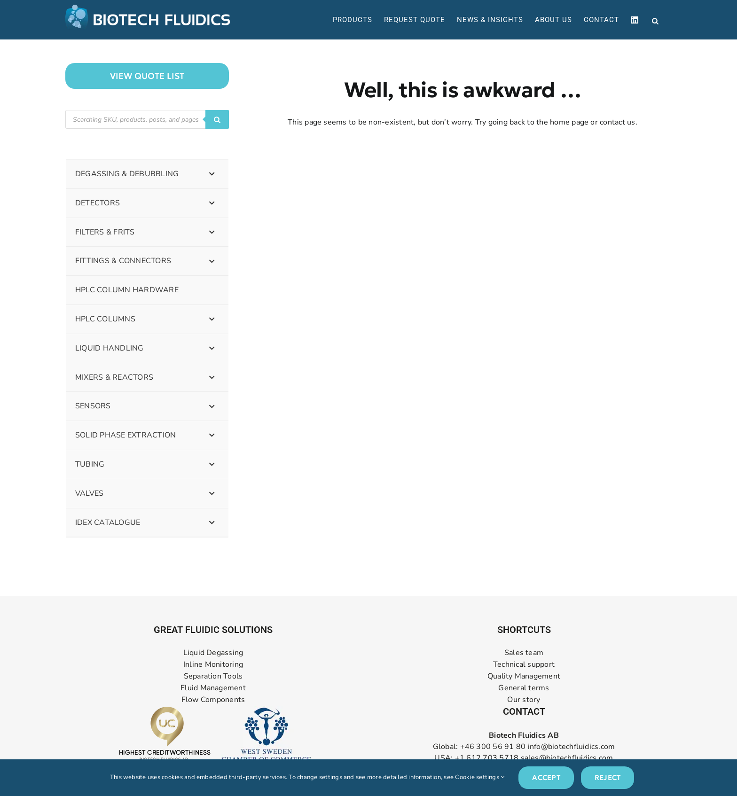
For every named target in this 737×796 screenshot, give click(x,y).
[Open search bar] (655, 20)
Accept (546, 777)
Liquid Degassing (213, 653)
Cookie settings (479, 777)
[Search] (217, 119)
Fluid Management (213, 688)
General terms (523, 688)
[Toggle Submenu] (212, 174)
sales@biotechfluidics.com (567, 758)
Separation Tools (213, 676)
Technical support (524, 665)
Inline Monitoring (213, 665)
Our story (523, 700)
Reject (607, 777)
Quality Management (523, 676)
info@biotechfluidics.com (571, 746)
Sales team (523, 653)
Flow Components (213, 700)
